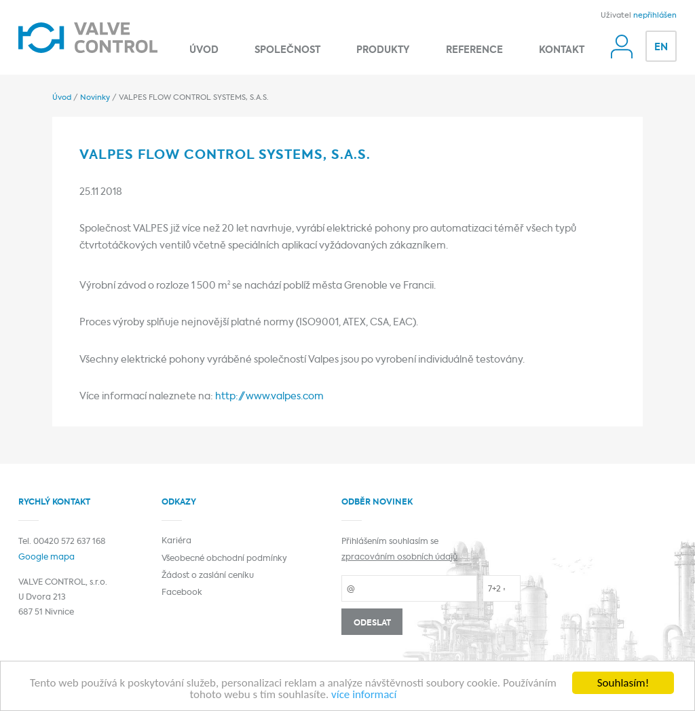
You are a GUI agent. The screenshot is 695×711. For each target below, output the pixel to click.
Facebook (182, 593)
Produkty (383, 50)
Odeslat (372, 623)
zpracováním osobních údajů (399, 557)
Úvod (204, 50)
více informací (363, 695)
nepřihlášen (655, 15)
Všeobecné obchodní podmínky (224, 559)
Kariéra (176, 541)
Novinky (95, 97)
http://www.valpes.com (269, 397)
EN (661, 47)
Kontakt (561, 50)
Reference (474, 50)
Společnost (287, 50)
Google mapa (46, 557)
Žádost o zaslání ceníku (208, 576)
